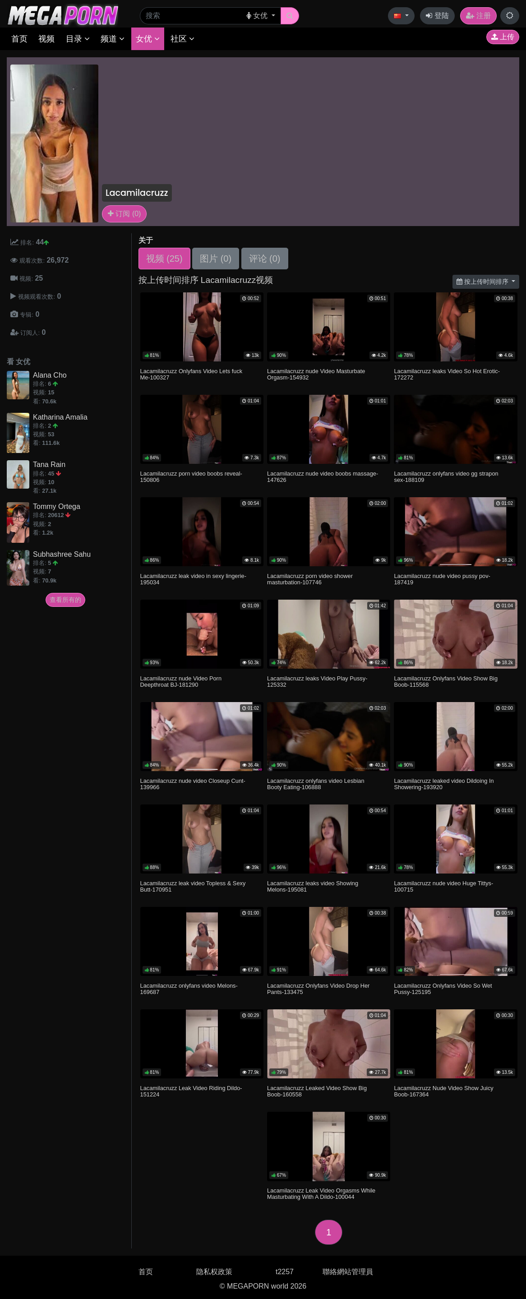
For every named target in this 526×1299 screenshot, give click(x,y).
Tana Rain (49, 464)
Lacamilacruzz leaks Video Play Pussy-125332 (317, 681)
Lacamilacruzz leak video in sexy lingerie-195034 (193, 579)
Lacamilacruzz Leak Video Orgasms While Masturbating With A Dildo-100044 (321, 1193)
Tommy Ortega (56, 506)
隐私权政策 (214, 1272)
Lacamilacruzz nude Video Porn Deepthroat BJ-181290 (180, 681)
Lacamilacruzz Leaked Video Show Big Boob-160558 (317, 1091)
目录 (78, 38)
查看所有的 (65, 599)
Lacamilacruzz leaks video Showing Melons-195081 (312, 886)
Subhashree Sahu (62, 554)
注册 (478, 15)
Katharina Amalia (60, 417)
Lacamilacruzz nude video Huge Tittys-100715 (443, 886)
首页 (19, 38)
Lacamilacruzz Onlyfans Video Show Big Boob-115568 (446, 681)
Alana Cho (50, 375)
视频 (46, 38)
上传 (502, 37)
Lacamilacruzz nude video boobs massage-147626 (322, 476)
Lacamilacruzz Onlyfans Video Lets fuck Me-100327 (191, 374)
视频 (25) (164, 258)
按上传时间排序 (483, 281)
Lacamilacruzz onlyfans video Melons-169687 (189, 988)
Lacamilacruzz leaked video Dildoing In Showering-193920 (444, 783)
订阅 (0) (124, 213)
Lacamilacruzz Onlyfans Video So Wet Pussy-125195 (443, 988)
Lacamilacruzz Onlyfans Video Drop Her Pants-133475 (318, 988)
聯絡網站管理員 (348, 1272)
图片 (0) (215, 258)
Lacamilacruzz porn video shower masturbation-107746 (310, 579)
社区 (182, 38)
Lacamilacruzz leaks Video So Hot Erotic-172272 (446, 374)
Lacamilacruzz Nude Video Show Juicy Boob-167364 (443, 1091)
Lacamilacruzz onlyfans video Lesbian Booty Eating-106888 (316, 783)
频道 (113, 38)
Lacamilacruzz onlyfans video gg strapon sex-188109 (446, 476)
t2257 (285, 1272)
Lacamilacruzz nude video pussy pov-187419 (442, 579)
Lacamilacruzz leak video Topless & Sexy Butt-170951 (193, 886)
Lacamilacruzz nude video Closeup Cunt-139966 (192, 783)
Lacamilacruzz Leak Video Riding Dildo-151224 (191, 1091)
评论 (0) (265, 258)
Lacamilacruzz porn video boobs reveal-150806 (191, 476)
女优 (148, 38)
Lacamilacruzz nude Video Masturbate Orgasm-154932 (316, 374)
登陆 (437, 15)
